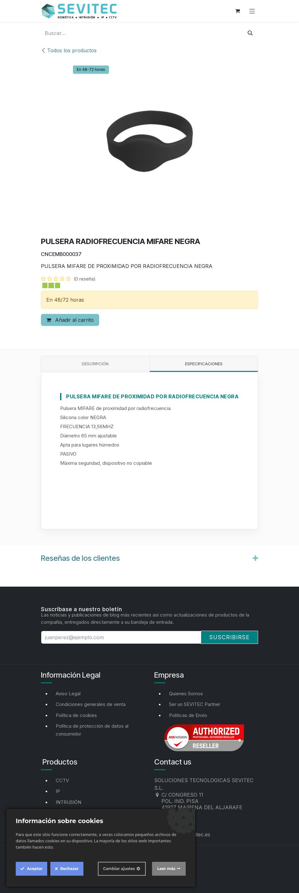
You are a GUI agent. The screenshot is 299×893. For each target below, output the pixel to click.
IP (58, 791)
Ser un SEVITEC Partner (194, 704)
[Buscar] (250, 33)
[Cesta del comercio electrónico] (238, 11)
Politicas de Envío (188, 715)
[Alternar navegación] (252, 11)
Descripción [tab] (95, 363)
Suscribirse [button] (229, 637)
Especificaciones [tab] (204, 363)
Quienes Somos (186, 694)
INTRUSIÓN (68, 802)
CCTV (62, 780)
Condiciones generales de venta (91, 704)
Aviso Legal (68, 694)
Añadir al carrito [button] (70, 320)
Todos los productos (69, 50)
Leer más (166, 868)
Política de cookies (76, 715)
